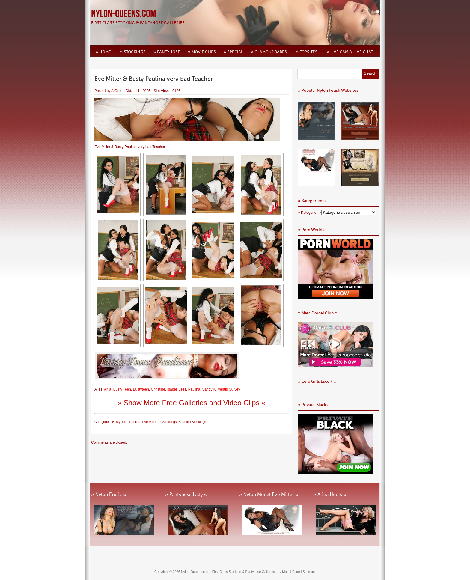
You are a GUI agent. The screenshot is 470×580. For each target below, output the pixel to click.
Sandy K (209, 389)
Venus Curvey (229, 389)
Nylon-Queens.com (123, 13)
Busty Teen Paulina (126, 422)
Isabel (172, 389)
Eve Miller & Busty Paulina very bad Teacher (153, 78)
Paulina (194, 389)
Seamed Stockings (192, 422)
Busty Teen (122, 389)
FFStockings (167, 422)
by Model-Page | (290, 571)
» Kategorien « (309, 212)
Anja (107, 389)
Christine (158, 389)
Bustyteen (141, 389)
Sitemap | (310, 571)
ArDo (115, 91)
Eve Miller (149, 422)
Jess (182, 389)
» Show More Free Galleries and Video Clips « (191, 403)
